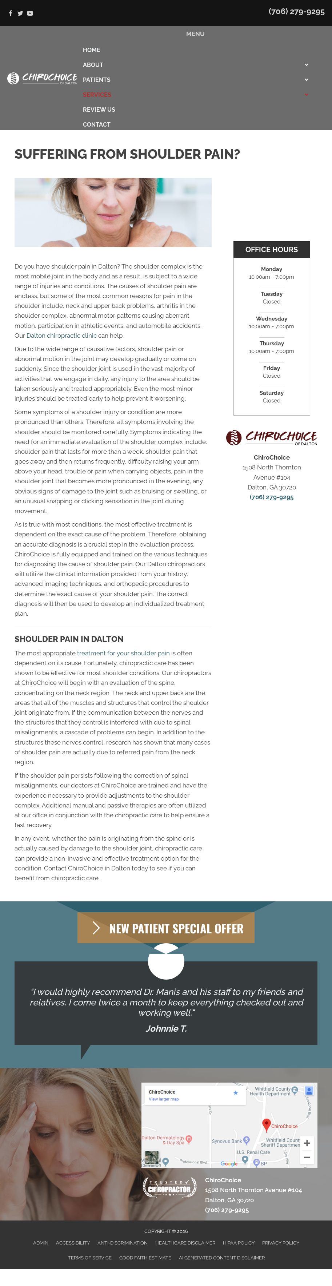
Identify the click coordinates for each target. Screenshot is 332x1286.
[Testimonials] (166, 1003)
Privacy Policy (280, 1243)
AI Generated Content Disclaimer (222, 1258)
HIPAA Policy (239, 1243)
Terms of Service (90, 1258)
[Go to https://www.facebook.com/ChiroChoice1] (10, 14)
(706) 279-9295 (297, 11)
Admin (40, 1243)
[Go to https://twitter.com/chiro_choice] (20, 14)
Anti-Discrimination (122, 1243)
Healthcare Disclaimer (185, 1243)
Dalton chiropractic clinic (62, 335)
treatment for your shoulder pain (123, 653)
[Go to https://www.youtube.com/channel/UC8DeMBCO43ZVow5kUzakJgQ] (30, 14)
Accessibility (73, 1243)
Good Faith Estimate (145, 1258)
